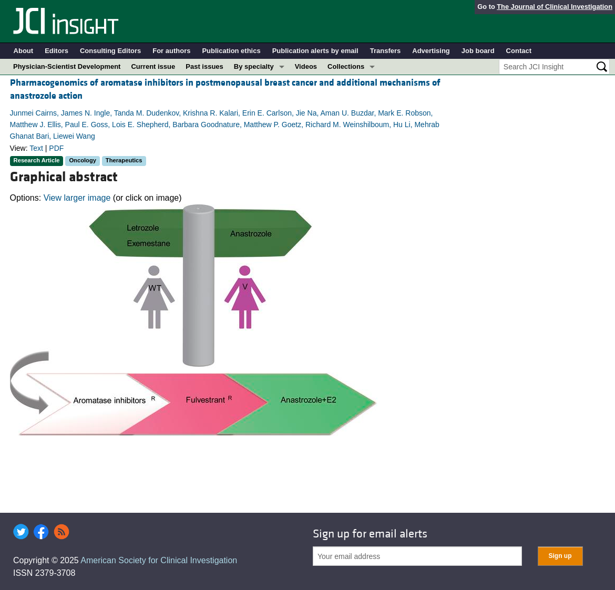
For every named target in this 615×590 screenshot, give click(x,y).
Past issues (204, 66)
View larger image (77, 197)
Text (36, 148)
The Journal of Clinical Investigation (554, 7)
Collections (345, 66)
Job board (478, 51)
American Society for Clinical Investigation (158, 560)
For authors (171, 51)
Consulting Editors (110, 51)
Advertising (431, 51)
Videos (306, 66)
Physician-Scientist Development (66, 66)
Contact (518, 51)
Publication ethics (231, 51)
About (24, 51)
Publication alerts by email (315, 51)
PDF (56, 148)
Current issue (153, 66)
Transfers (385, 51)
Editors (56, 51)
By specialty (254, 66)
